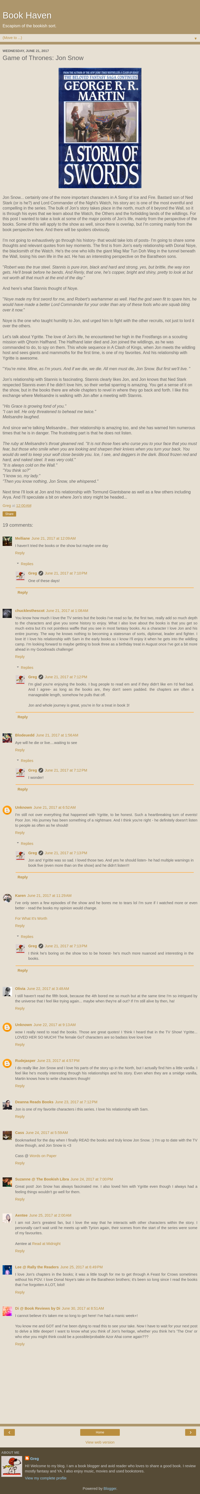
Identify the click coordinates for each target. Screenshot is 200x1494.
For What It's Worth (31, 918)
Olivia (20, 989)
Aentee (21, 1215)
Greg (32, 573)
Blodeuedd (24, 735)
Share (9, 514)
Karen (20, 895)
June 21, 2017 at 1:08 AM (67, 611)
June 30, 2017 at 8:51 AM (83, 1308)
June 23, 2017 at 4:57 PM (58, 1061)
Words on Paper (43, 1156)
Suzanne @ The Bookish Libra (42, 1179)
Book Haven (27, 15)
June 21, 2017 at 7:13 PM (66, 853)
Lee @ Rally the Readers (37, 1267)
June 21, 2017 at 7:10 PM (66, 573)
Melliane (22, 538)
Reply (20, 553)
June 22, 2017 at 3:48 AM (48, 989)
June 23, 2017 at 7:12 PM (76, 1102)
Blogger (110, 1488)
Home (100, 1432)
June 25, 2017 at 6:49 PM (81, 1267)
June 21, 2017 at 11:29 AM (49, 895)
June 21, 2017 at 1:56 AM (57, 735)
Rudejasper (25, 1061)
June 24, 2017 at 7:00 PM (92, 1179)
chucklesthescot (30, 611)
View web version (100, 1442)
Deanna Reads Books (34, 1102)
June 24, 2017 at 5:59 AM (47, 1133)
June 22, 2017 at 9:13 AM (55, 1025)
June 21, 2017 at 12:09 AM (54, 538)
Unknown (23, 807)
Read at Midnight (46, 1244)
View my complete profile (46, 1478)
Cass (19, 1133)
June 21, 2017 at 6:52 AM (55, 807)
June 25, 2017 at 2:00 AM (50, 1215)
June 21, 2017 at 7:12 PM (66, 677)
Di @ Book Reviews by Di (37, 1308)
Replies (27, 564)
